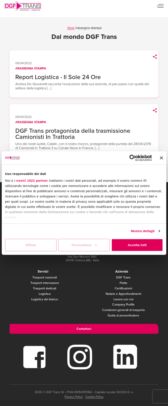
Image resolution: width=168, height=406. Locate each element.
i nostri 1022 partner (31, 180)
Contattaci (84, 329)
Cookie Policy (94, 396)
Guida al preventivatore (123, 316)
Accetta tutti (137, 245)
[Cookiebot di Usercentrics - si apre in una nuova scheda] (133, 158)
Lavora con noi (123, 299)
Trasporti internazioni (44, 283)
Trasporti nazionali (44, 278)
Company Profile (123, 305)
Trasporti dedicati (44, 288)
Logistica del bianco (44, 299)
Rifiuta (31, 245)
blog (70, 28)
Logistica (45, 294)
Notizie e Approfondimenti (123, 294)
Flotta (123, 283)
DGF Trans (123, 278)
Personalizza (84, 245)
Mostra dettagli (142, 231)
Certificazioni (123, 288)
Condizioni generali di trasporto (123, 310)
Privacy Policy (74, 396)
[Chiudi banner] (161, 157)
